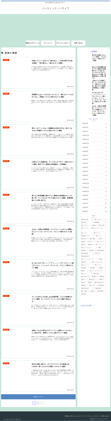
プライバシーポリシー (93, 415)
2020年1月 (94, 179)
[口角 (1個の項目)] (84, 279)
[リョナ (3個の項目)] (92, 241)
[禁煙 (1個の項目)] (93, 291)
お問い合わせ (104, 415)
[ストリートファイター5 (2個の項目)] (97, 271)
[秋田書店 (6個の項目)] (99, 222)
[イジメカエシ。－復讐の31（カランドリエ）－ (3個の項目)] (93, 229)
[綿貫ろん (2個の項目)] (86, 262)
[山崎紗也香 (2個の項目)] (88, 253)
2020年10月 (94, 143)
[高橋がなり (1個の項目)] (93, 279)
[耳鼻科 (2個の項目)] (91, 244)
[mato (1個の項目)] (102, 279)
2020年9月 (94, 147)
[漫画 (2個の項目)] (84, 244)
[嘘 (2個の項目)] (102, 247)
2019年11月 (94, 187)
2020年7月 (94, 155)
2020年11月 (94, 139)
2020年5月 (94, 163)
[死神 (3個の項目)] (84, 241)
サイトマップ (81, 415)
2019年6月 (94, 207)
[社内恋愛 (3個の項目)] (93, 239)
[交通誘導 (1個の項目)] (102, 285)
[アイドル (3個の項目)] (100, 236)
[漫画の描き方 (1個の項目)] (88, 288)
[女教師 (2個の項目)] (85, 268)
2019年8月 (94, 199)
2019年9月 (94, 195)
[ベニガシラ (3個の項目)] (101, 241)
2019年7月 (94, 203)
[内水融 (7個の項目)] (87, 222)
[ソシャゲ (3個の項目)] (87, 233)
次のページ (38, 396)
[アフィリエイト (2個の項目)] (100, 244)
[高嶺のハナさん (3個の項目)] (88, 236)
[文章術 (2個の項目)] (92, 250)
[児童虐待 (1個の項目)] (101, 291)
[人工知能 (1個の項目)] (85, 291)
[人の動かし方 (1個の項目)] (86, 276)
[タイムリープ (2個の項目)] (87, 265)
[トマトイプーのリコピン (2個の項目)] (89, 259)
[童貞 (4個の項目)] (95, 225)
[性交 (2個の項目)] (85, 271)
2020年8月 (94, 151)
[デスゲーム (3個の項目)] (99, 233)
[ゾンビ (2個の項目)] (87, 273)
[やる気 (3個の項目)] (85, 239)
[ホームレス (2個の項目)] (100, 265)
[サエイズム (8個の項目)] (100, 219)
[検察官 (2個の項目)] (84, 250)
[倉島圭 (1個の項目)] (84, 285)
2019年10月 (94, 191)
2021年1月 (94, 131)
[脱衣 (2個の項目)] (102, 259)
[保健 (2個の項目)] (102, 268)
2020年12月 (94, 135)
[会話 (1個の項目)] (84, 282)
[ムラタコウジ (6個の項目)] (86, 225)
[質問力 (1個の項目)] (95, 276)
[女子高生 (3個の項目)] (102, 225)
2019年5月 (94, 211)
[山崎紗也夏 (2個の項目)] (101, 250)
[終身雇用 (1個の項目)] (100, 288)
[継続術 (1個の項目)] (102, 276)
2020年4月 (94, 167)
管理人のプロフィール (70, 415)
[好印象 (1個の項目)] (93, 294)
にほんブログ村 (86, 305)
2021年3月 (94, 123)
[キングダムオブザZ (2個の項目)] (98, 262)
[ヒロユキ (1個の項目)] (93, 285)
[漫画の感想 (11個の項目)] (87, 219)
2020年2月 (94, 175)
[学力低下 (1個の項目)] (99, 273)
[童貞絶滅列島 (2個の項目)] (93, 256)
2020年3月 (94, 171)
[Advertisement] (55, 26)
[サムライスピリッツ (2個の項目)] (89, 247)
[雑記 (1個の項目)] (91, 282)
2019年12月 (94, 183)
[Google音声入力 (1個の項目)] (100, 282)
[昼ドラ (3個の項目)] (102, 239)
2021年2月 (94, 127)
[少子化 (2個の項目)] (100, 253)
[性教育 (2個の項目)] (94, 268)
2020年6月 (94, 159)
